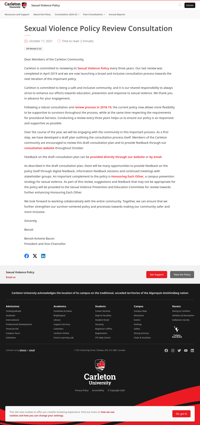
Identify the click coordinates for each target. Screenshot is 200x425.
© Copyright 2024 (116, 390)
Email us (11, 277)
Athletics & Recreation (183, 315)
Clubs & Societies (142, 337)
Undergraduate (13, 311)
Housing (99, 324)
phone (23, 350)
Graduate (10, 315)
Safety (137, 328)
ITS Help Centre (103, 337)
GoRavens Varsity (180, 319)
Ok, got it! (181, 413)
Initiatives (11, 337)
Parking (138, 324)
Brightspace (59, 315)
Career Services (103, 311)
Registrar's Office (103, 328)
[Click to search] (180, 5)
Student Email (102, 319)
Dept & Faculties (103, 315)
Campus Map (140, 311)
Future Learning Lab (64, 337)
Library (57, 319)
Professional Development (19, 324)
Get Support (156, 274)
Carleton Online (61, 333)
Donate (189, 5)
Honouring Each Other (127, 176)
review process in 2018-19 (93, 107)
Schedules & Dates (63, 311)
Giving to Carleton (181, 311)
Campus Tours (13, 333)
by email (155, 157)
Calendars (58, 328)
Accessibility (98, 390)
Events (137, 319)
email (32, 350)
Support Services (62, 324)
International (12, 319)
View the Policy (182, 274)
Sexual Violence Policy (45, 5)
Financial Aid (12, 328)
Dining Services (141, 333)
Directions (139, 315)
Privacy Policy (81, 390)
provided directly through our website (117, 157)
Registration (101, 333)
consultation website (39, 148)
